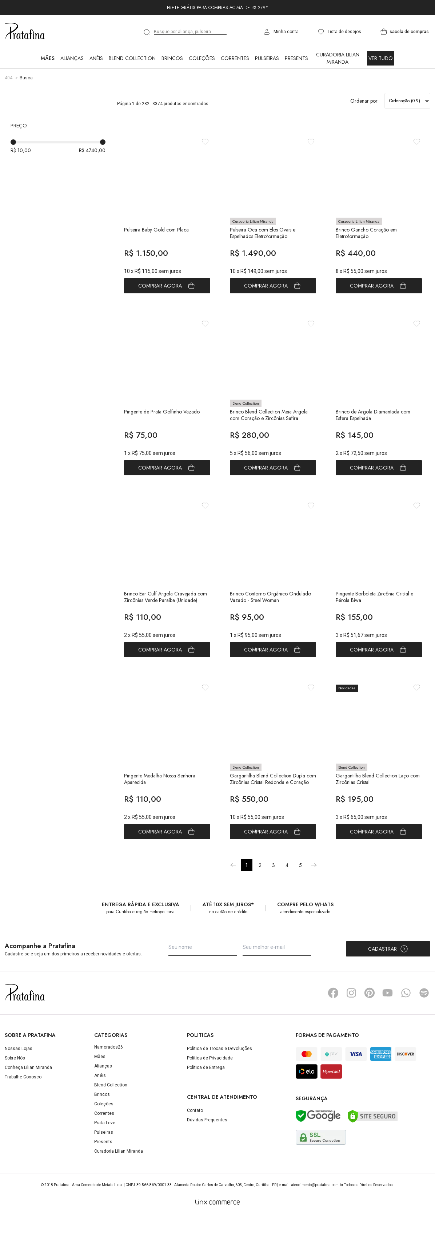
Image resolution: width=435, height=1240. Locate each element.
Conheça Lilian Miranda (28, 1091)
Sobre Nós (15, 1081)
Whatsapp (406, 1016)
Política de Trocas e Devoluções (219, 1072)
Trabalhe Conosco (23, 1100)
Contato (195, 1133)
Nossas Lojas (18, 1072)
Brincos (172, 58)
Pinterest (369, 1016)
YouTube (388, 1016)
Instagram (351, 1016)
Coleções (202, 58)
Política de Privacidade (210, 1081)
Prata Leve (104, 1146)
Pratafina (25, 32)
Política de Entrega (206, 1091)
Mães (48, 58)
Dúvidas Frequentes (207, 1143)
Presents (296, 58)
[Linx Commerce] (217, 1225)
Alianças (72, 58)
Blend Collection (132, 58)
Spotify (424, 1016)
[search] (147, 32)
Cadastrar (388, 972)
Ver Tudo (380, 58)
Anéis (96, 58)
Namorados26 (108, 1070)
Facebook (333, 1016)
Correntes (235, 58)
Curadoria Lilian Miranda (337, 58)
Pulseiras (267, 58)
